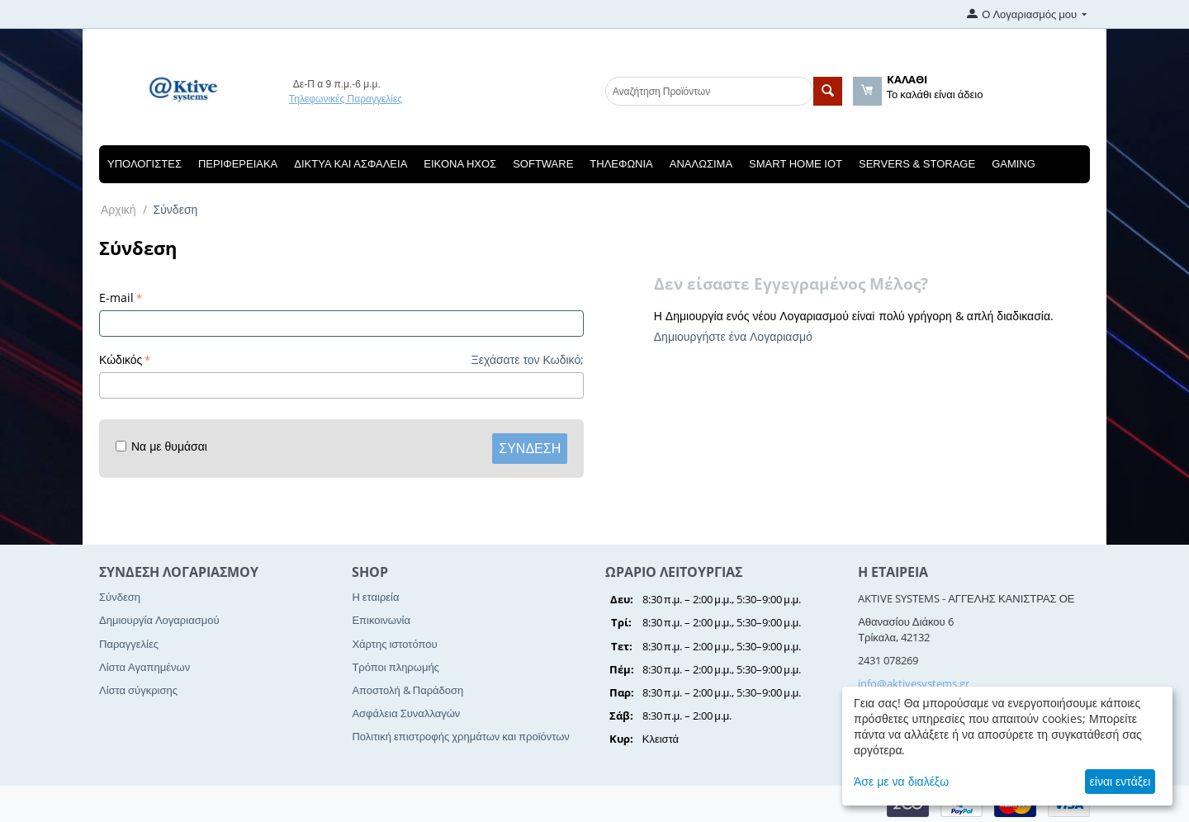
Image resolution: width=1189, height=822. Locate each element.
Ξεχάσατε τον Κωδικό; (528, 359)
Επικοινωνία (381, 619)
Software (543, 164)
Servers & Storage (917, 164)
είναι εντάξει (1120, 781)
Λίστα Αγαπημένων (144, 666)
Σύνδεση (530, 448)
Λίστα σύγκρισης (138, 690)
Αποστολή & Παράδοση (407, 690)
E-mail (116, 297)
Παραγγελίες (129, 643)
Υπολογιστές (144, 164)
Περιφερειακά (237, 164)
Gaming (1013, 164)
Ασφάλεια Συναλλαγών (406, 713)
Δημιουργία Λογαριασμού (159, 619)
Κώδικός (120, 359)
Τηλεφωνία (621, 164)
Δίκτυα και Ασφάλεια (350, 164)
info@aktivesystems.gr (913, 683)
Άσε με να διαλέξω (901, 781)
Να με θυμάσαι (161, 446)
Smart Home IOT (795, 164)
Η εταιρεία (375, 596)
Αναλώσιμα (701, 164)
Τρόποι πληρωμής (395, 666)
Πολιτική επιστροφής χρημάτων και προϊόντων (461, 736)
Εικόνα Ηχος (460, 164)
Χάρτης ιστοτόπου (394, 643)
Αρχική (118, 209)
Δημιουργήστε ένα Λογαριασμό (733, 336)
